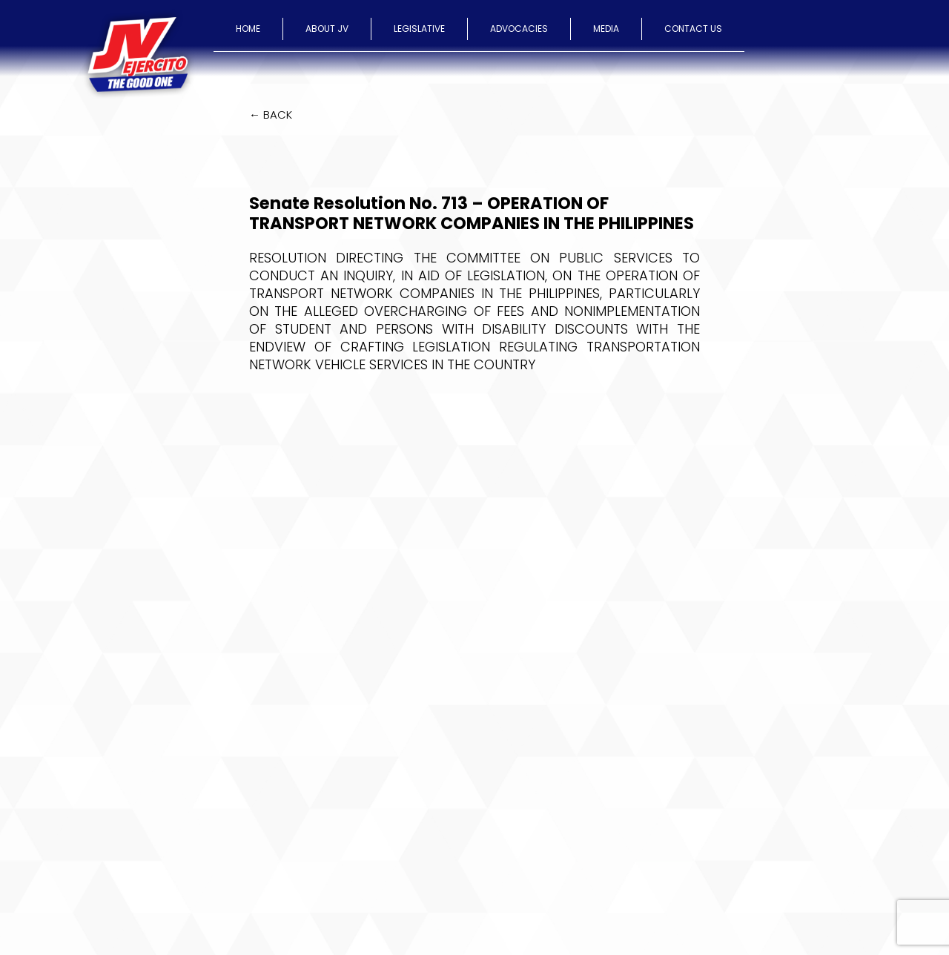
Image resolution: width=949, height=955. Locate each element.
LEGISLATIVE (419, 28)
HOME (248, 28)
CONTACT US (693, 28)
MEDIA (606, 28)
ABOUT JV (326, 28)
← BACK (270, 114)
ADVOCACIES (519, 28)
